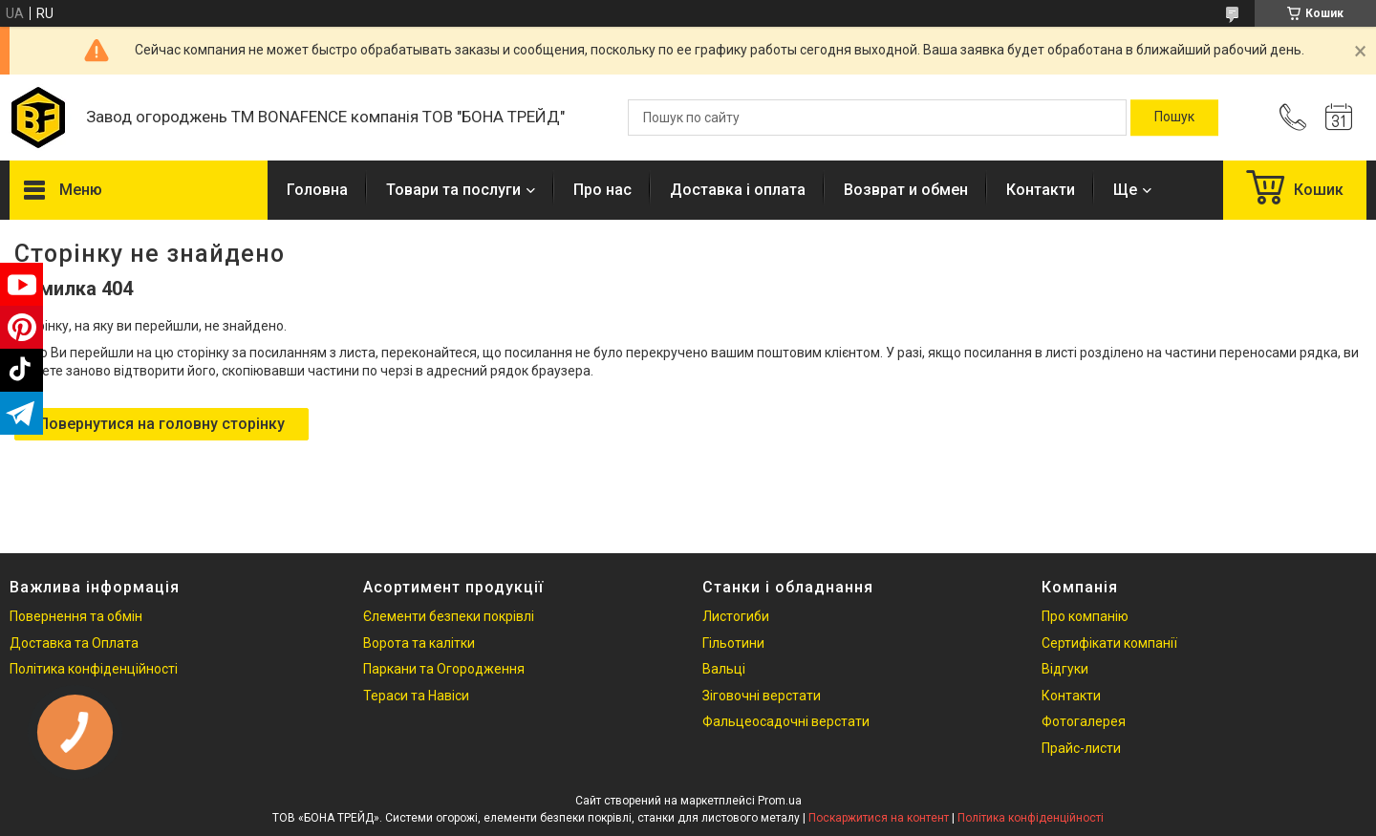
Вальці (723, 668)
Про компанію (1085, 616)
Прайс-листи (1081, 748)
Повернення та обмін (76, 616)
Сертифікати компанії (1109, 643)
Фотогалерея (1084, 721)
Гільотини (733, 643)
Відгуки (1065, 668)
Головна (317, 190)
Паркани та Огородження (444, 668)
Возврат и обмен (906, 190)
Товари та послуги (453, 190)
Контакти (1040, 190)
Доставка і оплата (738, 190)
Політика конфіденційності (94, 668)
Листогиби (735, 616)
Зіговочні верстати (761, 695)
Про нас (602, 190)
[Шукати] (1174, 117)
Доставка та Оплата (74, 643)
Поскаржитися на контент (878, 818)
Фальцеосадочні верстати (786, 721)
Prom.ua (780, 800)
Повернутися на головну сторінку (161, 424)
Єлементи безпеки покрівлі (448, 616)
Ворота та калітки (419, 643)
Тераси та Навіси (416, 695)
